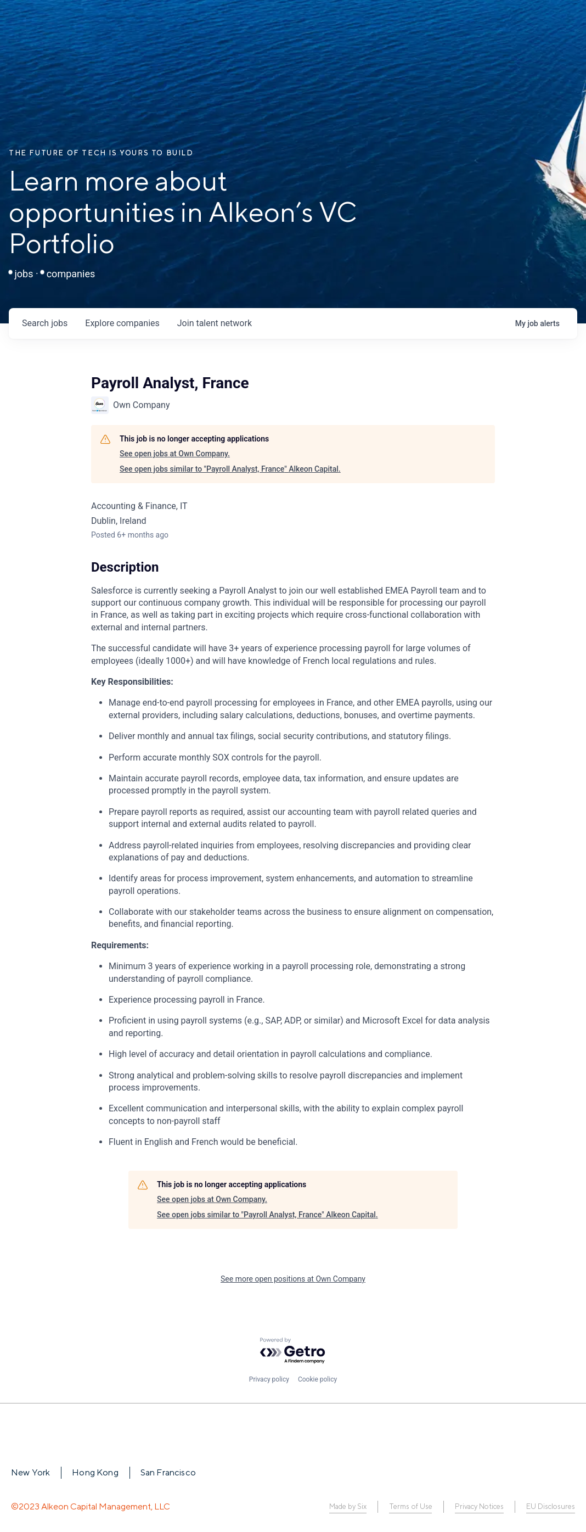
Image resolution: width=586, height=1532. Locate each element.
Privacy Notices (479, 1506)
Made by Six (348, 1506)
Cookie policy (317, 1379)
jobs (44, 323)
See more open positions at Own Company (293, 1278)
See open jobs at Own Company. (175, 453)
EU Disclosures (550, 1506)
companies (122, 323)
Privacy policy (269, 1379)
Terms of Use (410, 1506)
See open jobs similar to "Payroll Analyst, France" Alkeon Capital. (230, 469)
